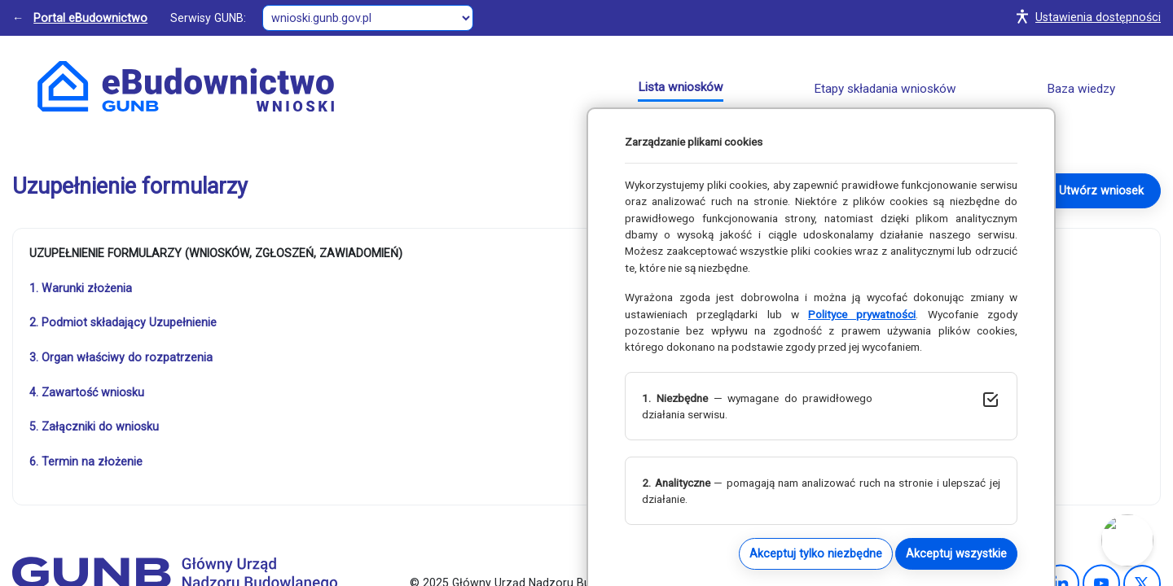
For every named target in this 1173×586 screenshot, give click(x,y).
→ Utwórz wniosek (1094, 190)
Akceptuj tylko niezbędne (815, 553)
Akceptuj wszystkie (956, 553)
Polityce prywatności (862, 314)
